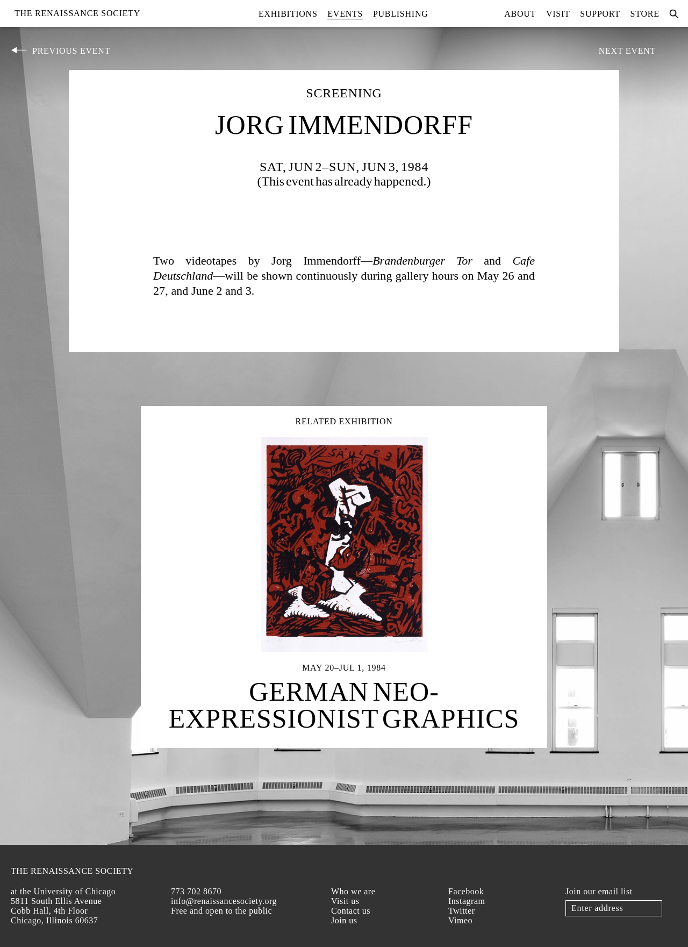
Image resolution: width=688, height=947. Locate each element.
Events (345, 13)
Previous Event (71, 50)
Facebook (466, 891)
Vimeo (460, 920)
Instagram (466, 901)
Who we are (353, 891)
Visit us (345, 901)
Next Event (627, 50)
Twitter (461, 910)
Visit (558, 13)
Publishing (400, 13)
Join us (344, 920)
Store (645, 13)
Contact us (350, 910)
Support (600, 13)
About (520, 13)
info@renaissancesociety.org (224, 901)
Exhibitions (288, 13)
